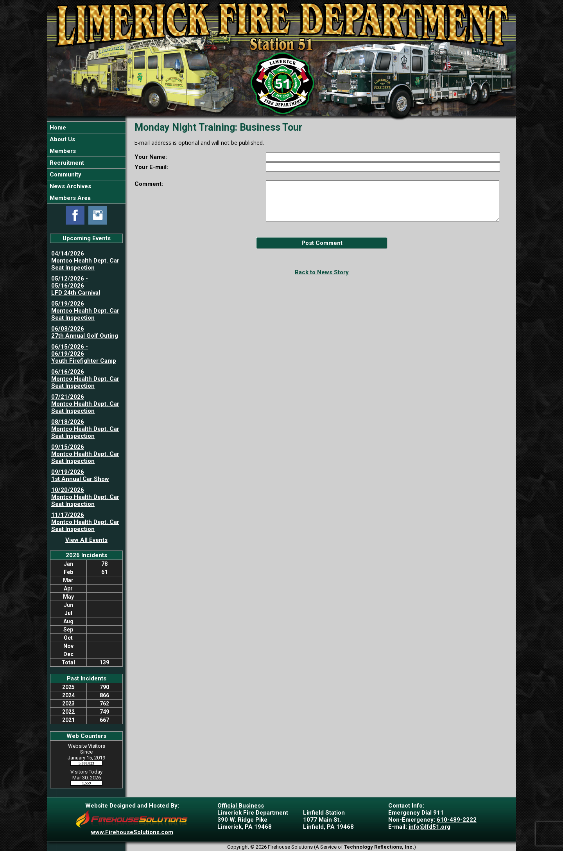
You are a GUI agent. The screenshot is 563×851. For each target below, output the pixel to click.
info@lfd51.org (429, 826)
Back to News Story (322, 272)
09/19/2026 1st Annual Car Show (80, 475)
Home (57, 127)
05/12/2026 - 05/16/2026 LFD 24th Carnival (75, 285)
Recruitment (66, 162)
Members (62, 151)
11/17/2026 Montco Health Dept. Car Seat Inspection (85, 522)
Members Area (69, 198)
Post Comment (321, 242)
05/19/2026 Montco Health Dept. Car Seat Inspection (85, 310)
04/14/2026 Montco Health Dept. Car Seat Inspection (85, 260)
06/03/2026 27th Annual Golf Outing (84, 332)
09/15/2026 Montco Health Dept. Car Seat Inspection (85, 453)
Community (64, 174)
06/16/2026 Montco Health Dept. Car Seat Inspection (85, 378)
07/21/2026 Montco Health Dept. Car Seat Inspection (85, 403)
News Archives (69, 186)
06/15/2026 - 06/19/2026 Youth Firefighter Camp (83, 353)
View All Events (86, 539)
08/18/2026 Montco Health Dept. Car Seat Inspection (85, 428)
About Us (61, 139)
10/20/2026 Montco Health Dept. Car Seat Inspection (85, 496)
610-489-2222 (457, 819)
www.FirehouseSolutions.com (132, 832)
